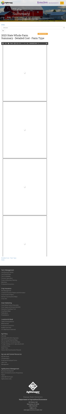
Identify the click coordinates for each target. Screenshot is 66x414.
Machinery (4, 282)
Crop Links (4, 298)
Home (3, 17)
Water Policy (4, 348)
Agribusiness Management (10, 369)
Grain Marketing (6, 303)
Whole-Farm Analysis (18, 17)
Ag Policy (4, 334)
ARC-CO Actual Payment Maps (9, 340)
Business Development (7, 371)
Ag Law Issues (5, 356)
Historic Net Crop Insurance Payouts (11, 350)
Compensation (5, 358)
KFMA (8, 17)
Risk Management (6, 290)
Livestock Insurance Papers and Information (13, 292)
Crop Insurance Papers (7, 294)
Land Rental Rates (6, 274)
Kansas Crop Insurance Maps (9, 296)
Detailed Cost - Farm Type (8, 258)
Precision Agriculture (7, 278)
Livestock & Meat (7, 319)
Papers (3, 374)
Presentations (5, 315)
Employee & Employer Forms (9, 360)
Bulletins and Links (6, 327)
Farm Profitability (5, 276)
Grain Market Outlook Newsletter (10, 305)
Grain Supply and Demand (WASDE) (11, 307)
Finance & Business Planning (9, 280)
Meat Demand (5, 323)
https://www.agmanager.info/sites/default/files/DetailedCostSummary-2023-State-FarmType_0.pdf (24, 149)
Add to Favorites (42, 33)
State (2, 260)
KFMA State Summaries (33, 17)
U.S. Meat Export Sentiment (8, 329)
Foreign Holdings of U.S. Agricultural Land (12, 344)
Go (3, 30)
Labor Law (4, 362)
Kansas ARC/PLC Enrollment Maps (10, 342)
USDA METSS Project (7, 377)
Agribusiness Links (6, 379)
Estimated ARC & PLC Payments (9, 338)
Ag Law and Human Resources (11, 354)
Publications (4, 313)
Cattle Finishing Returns (7, 321)
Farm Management (7, 270)
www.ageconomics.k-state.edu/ (33, 410)
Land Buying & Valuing (7, 272)
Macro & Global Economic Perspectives (12, 373)
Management (4, 364)
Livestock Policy (5, 346)
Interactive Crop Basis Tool (8, 309)
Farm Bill (3, 336)
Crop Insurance (6, 288)
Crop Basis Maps (6, 311)
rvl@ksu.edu (33, 408)
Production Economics (7, 284)
